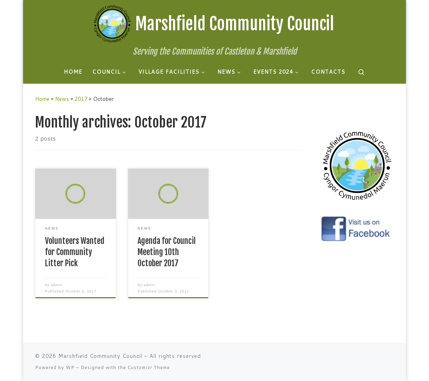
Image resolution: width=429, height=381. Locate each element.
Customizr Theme (149, 367)
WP (70, 367)
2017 (81, 98)
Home (42, 98)
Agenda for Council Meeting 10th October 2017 (167, 252)
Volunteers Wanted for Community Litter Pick (74, 252)
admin (57, 285)
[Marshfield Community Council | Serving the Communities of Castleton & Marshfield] (112, 22)
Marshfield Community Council (100, 355)
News (62, 98)
